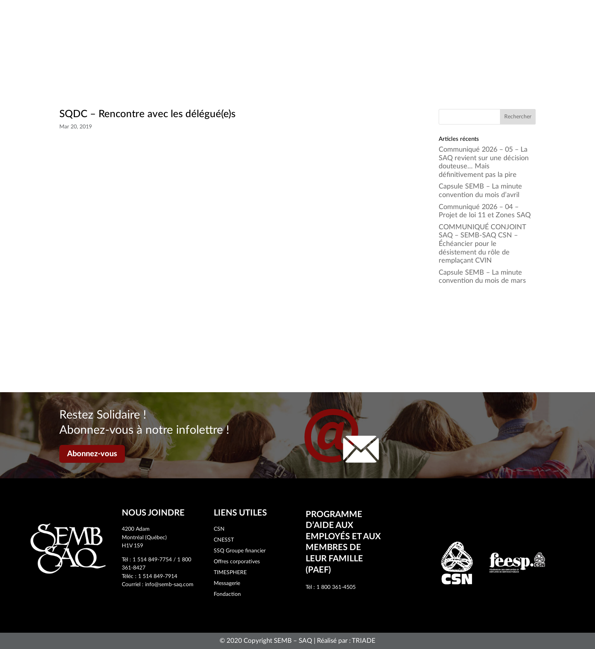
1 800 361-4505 (336, 587)
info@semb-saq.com (169, 584)
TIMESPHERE (230, 572)
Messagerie (227, 583)
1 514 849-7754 (152, 559)
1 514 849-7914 (157, 576)
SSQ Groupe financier (240, 551)
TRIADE (363, 640)
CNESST (224, 540)
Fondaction (227, 594)
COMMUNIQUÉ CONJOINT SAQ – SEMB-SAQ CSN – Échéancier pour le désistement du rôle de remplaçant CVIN (482, 244)
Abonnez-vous (92, 454)
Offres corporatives (237, 561)
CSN (219, 529)
